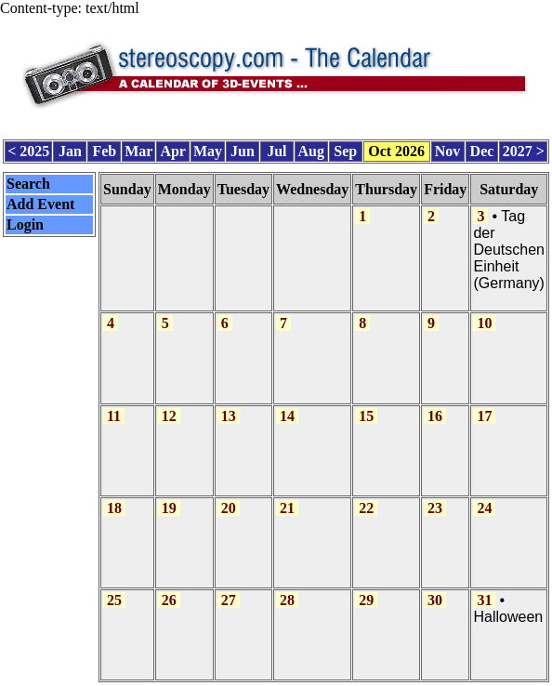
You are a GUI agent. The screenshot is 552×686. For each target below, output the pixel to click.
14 (287, 416)
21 (287, 508)
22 (366, 508)
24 (484, 508)
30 (434, 600)
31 (484, 600)
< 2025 (28, 151)
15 (366, 416)
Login (25, 224)
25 (114, 600)
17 (484, 416)
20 (228, 508)
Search (28, 183)
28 (287, 600)
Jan (70, 151)
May (207, 151)
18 (114, 508)
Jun (242, 151)
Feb (104, 151)
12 (169, 416)
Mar (138, 151)
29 (366, 600)
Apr (173, 151)
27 (228, 600)
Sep (345, 151)
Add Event (40, 204)
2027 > (524, 151)
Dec (482, 151)
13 (228, 416)
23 (434, 508)
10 (484, 323)
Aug (311, 151)
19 (169, 508)
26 (169, 600)
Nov (448, 151)
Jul (276, 151)
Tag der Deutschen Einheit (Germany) (509, 249)
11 (114, 416)
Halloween (508, 617)
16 (434, 416)
